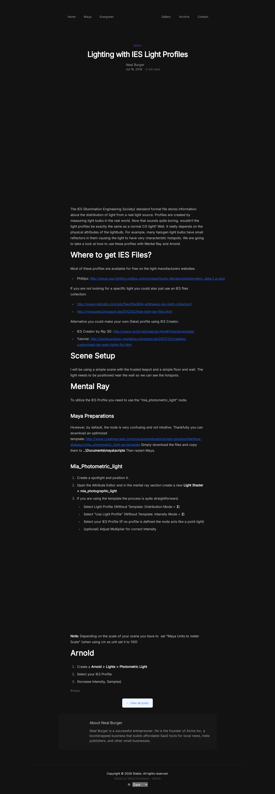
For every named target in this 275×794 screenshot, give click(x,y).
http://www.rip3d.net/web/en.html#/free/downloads (153, 331)
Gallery (166, 16)
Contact (203, 16)
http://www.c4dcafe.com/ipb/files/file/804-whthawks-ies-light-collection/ (134, 304)
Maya (87, 16)
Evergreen (107, 16)
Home (72, 16)
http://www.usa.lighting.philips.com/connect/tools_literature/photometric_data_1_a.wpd (157, 278)
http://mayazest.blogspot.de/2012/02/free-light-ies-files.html (124, 311)
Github (156, 778)
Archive (184, 16)
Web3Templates (138, 778)
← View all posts (137, 703)
